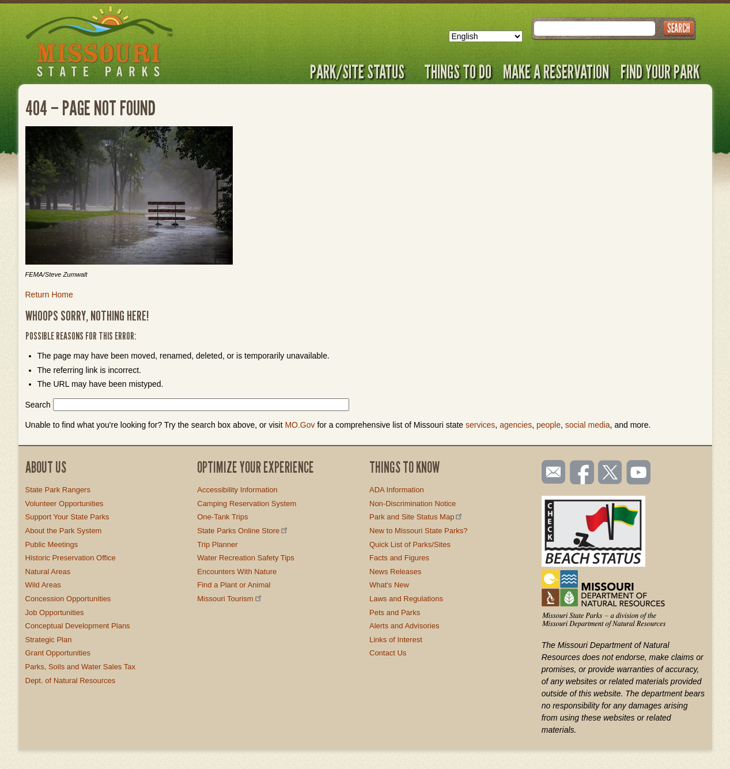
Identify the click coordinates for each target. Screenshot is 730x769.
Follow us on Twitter (609, 473)
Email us (551, 472)
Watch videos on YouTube (639, 473)
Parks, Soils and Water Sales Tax (80, 666)
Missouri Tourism (230, 598)
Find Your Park (660, 71)
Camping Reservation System (246, 503)
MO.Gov (300, 424)
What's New (389, 584)
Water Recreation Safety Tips (245, 557)
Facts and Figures (399, 557)
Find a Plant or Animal (233, 584)
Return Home (49, 294)
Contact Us (387, 653)
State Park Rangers (57, 489)
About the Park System (63, 530)
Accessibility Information (237, 489)
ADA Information (396, 489)
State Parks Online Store (243, 530)
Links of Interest (395, 639)
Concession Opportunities (68, 598)
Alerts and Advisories (404, 625)
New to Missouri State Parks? (418, 530)
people (548, 424)
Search (38, 404)
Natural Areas (48, 571)
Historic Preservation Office (70, 557)
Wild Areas (43, 584)
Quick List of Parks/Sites (410, 544)
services (480, 424)
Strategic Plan (48, 639)
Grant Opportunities (57, 653)
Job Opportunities (54, 612)
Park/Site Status (361, 71)
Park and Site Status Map (416, 516)
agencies (516, 424)
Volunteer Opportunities (64, 503)
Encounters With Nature (237, 571)
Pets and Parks (394, 612)
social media (587, 424)
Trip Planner (217, 544)
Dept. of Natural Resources (70, 680)
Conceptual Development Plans (77, 625)
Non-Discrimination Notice (412, 503)
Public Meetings (51, 544)
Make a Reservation (556, 71)
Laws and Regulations (406, 598)
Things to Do (457, 71)
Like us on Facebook (582, 473)
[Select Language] (486, 36)
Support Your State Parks (67, 516)
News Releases (395, 571)
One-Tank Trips (222, 516)
